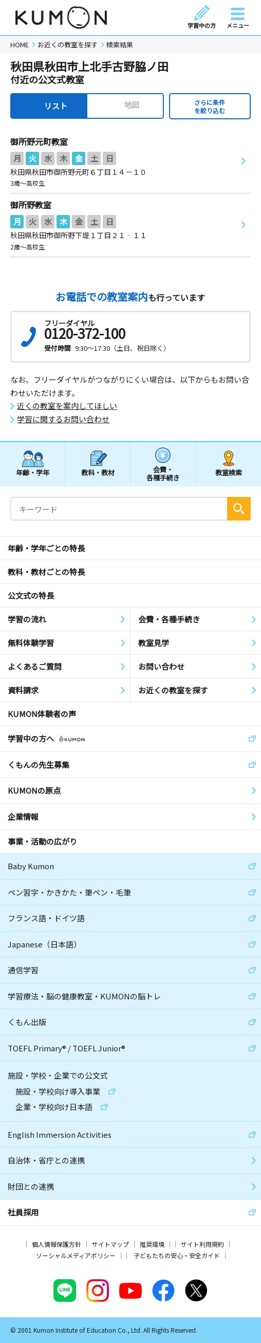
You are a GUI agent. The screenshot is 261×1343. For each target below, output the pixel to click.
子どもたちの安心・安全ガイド (177, 1255)
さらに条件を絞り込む (209, 106)
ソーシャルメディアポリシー (76, 1255)
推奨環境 (152, 1244)
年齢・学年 (32, 472)
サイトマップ (110, 1244)
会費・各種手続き (163, 472)
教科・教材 (98, 472)
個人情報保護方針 (56, 1244)
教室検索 (228, 472)
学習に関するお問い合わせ (63, 419)
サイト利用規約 (202, 1244)
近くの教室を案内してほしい (67, 406)
